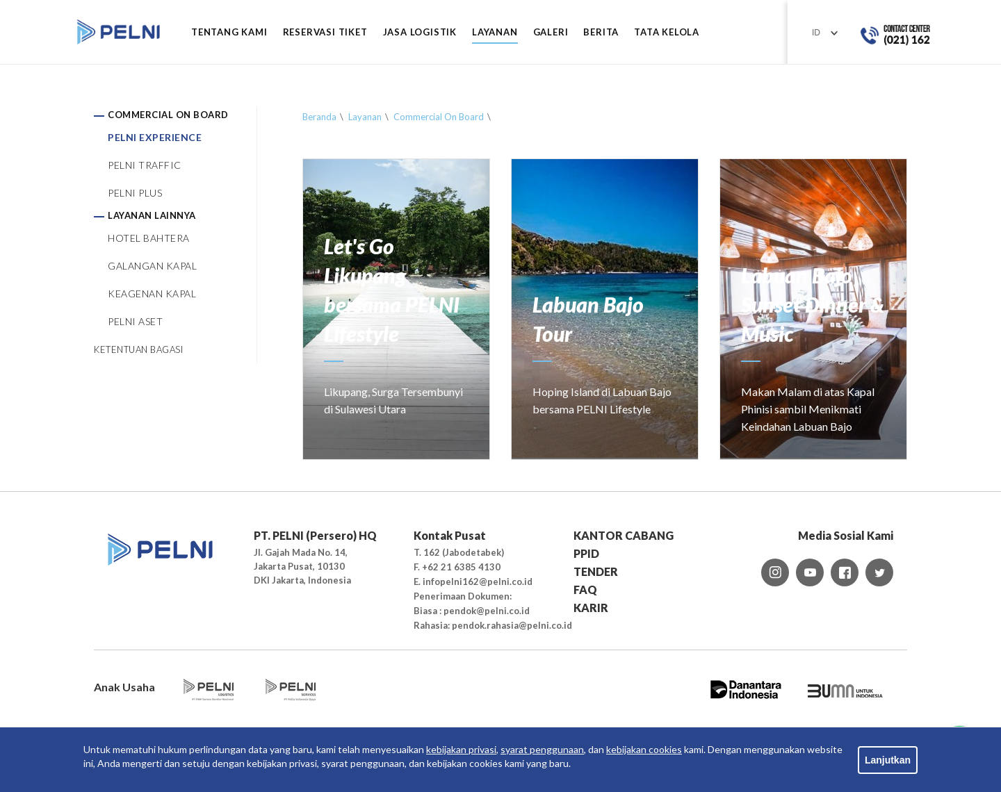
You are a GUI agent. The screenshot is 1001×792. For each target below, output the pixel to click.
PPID (586, 553)
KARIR (590, 607)
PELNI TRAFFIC (144, 165)
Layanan (365, 116)
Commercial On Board (438, 116)
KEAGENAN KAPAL (152, 293)
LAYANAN (495, 32)
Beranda (319, 116)
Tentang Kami (229, 32)
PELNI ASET (135, 321)
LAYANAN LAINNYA (152, 215)
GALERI (551, 32)
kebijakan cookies (644, 749)
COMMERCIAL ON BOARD (168, 114)
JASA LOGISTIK (420, 32)
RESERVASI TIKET (325, 32)
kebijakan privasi (461, 749)
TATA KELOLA (666, 32)
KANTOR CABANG (623, 535)
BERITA (601, 32)
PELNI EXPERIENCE (155, 137)
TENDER (595, 571)
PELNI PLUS (135, 193)
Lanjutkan (888, 760)
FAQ (585, 589)
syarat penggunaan (542, 749)
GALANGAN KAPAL (152, 266)
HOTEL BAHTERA (149, 238)
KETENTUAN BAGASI (138, 349)
